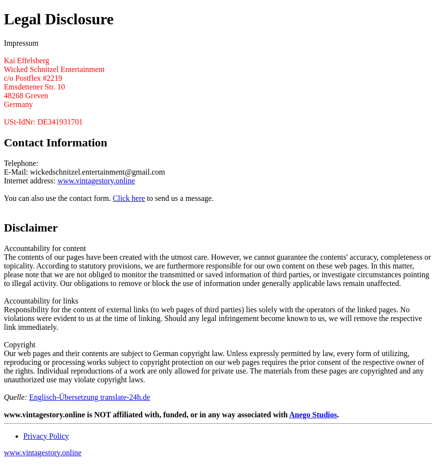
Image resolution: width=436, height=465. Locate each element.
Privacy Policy (46, 436)
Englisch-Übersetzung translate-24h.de (89, 397)
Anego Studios (313, 415)
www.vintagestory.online (96, 181)
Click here (129, 198)
